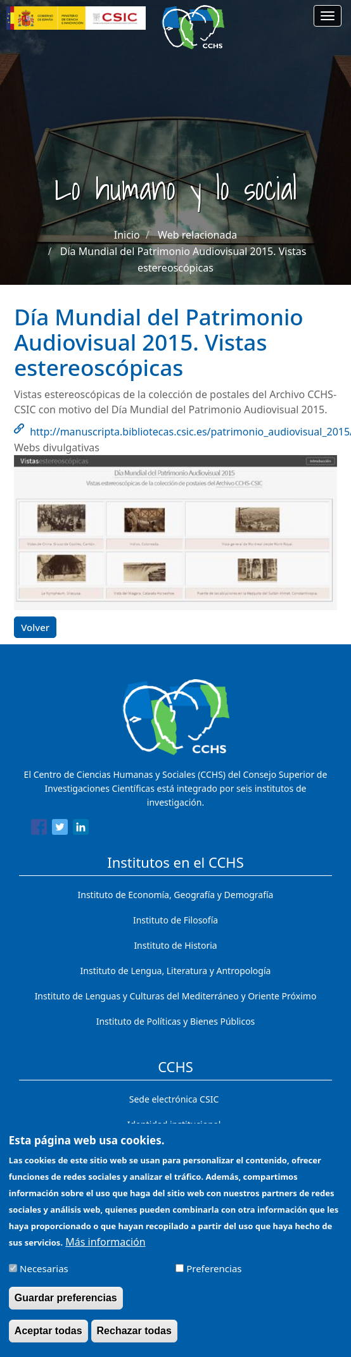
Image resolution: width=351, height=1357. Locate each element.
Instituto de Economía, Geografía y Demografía (176, 895)
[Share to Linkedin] (81, 829)
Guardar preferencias (66, 1304)
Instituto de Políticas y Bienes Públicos (175, 1021)
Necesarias (44, 1275)
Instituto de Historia (175, 945)
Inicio (127, 235)
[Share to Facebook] (39, 829)
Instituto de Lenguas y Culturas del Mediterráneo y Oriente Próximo (176, 996)
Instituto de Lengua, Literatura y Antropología (175, 971)
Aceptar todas (48, 1337)
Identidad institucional (174, 1124)
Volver (35, 627)
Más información (105, 1249)
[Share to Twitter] (60, 829)
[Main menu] (327, 16)
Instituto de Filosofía (175, 920)
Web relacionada (197, 235)
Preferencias (213, 1275)
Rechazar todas (134, 1337)
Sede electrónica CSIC (174, 1099)
